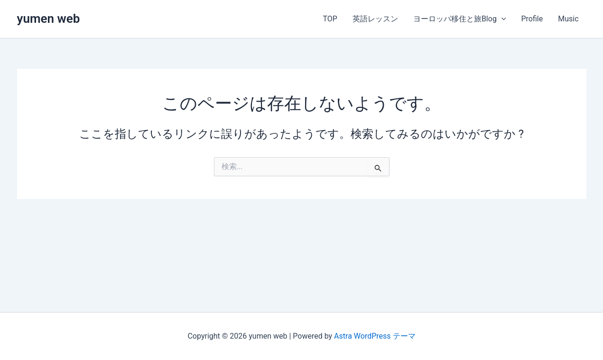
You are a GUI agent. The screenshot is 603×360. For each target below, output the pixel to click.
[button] (501, 19)
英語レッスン (375, 18)
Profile (532, 18)
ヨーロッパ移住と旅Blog (459, 19)
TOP (330, 18)
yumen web (48, 18)
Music (568, 18)
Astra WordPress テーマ (374, 336)
